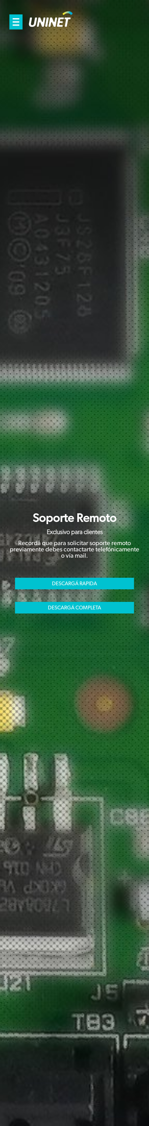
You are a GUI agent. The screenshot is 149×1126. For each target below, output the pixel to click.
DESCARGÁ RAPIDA (74, 583)
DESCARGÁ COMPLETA (74, 607)
